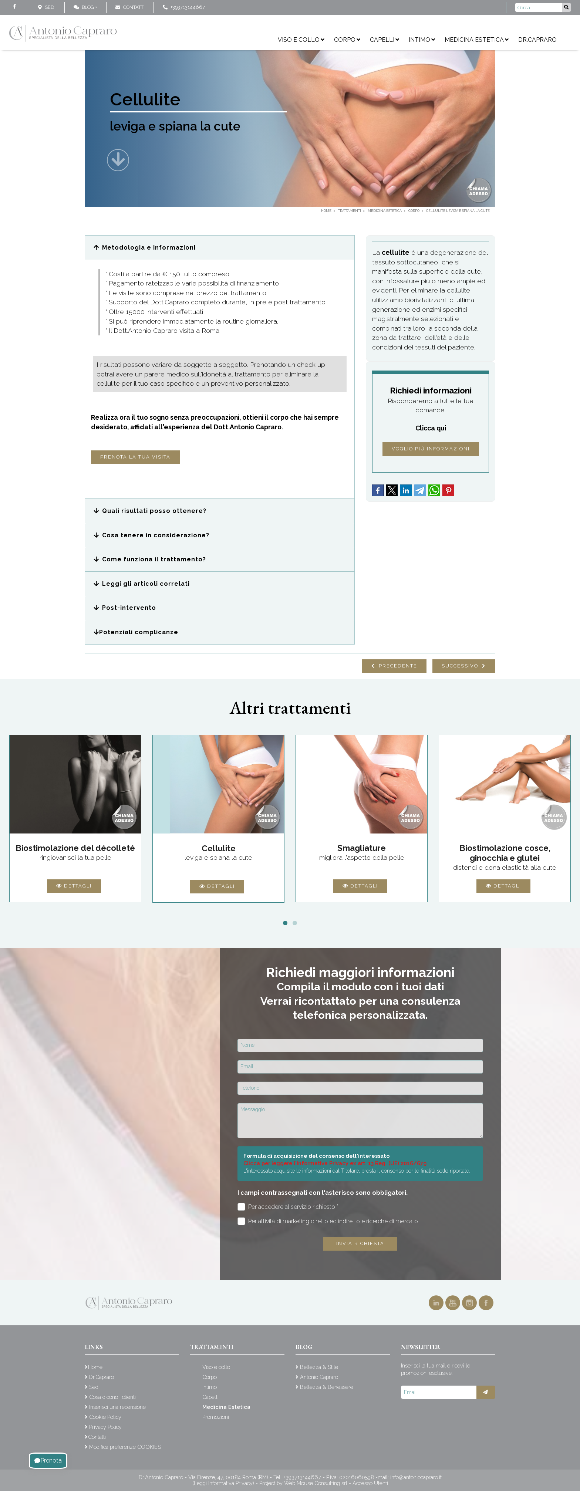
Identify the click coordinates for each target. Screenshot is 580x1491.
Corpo (347, 39)
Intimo (422, 39)
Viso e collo (301, 39)
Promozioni (215, 1417)
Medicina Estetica (477, 39)
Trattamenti (211, 1347)
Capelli (384, 39)
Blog (84, 7)
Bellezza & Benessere (326, 1387)
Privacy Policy (105, 1427)
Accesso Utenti (370, 1483)
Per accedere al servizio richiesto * (287, 1207)
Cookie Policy (105, 1417)
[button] (219, 248)
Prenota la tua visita (135, 457)
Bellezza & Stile (319, 1367)
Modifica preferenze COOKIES (125, 1447)
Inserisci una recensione (117, 1407)
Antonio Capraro (319, 1377)
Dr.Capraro (537, 39)
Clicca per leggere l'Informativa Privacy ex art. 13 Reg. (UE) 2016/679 (334, 1163)
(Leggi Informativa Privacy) (224, 1483)
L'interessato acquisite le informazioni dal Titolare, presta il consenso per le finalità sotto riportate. (356, 1170)
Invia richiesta (360, 1243)
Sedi (50, 7)
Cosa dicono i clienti (112, 1397)
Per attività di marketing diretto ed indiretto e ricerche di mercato (327, 1221)
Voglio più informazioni (431, 449)
